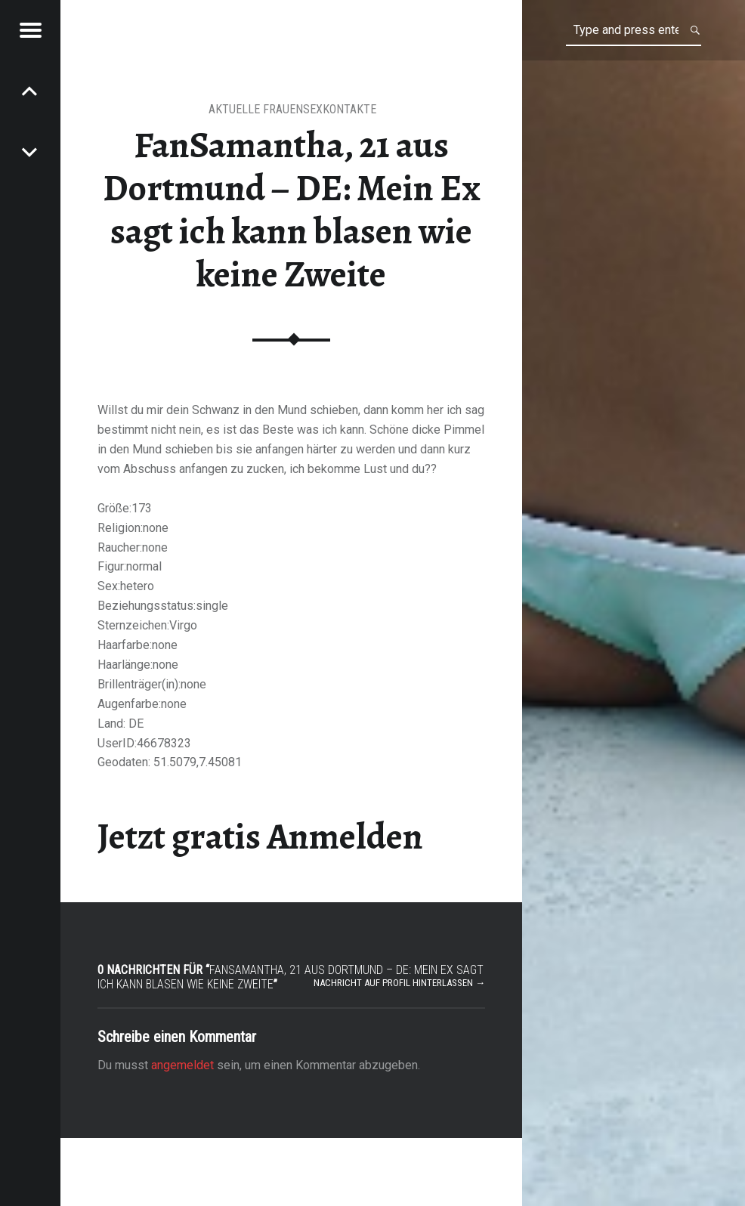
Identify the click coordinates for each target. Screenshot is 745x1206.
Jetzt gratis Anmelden (260, 836)
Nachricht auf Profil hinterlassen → (399, 982)
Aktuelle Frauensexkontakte (292, 109)
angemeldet (182, 1065)
